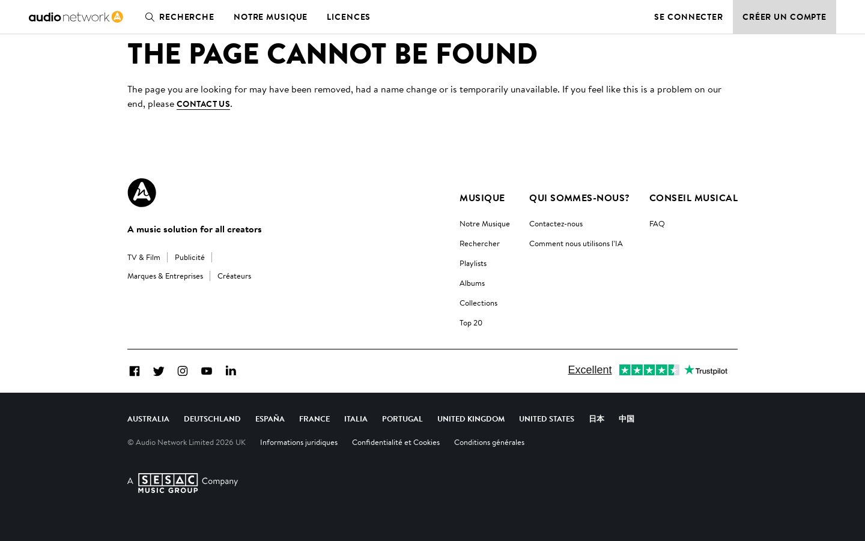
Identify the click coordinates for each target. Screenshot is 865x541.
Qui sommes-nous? (579, 197)
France (314, 418)
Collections (478, 302)
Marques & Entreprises (165, 275)
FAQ (657, 223)
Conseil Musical (693, 197)
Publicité (190, 257)
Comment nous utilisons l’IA (576, 243)
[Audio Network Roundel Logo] (141, 192)
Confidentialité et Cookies (396, 442)
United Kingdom (471, 418)
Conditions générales (489, 442)
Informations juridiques (299, 442)
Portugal (402, 418)
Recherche (177, 16)
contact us (203, 104)
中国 (626, 418)
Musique (482, 197)
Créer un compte (784, 17)
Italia (356, 418)
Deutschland (212, 418)
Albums (472, 282)
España (270, 418)
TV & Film (143, 257)
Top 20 (471, 322)
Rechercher (480, 243)
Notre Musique (485, 223)
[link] (76, 17)
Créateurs (234, 275)
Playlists (473, 263)
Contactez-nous (556, 223)
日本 (596, 418)
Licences (349, 17)
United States (546, 418)
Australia (148, 418)
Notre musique (271, 17)
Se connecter (688, 17)
